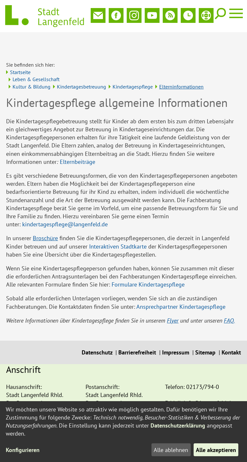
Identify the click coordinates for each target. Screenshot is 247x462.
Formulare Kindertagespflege (148, 263)
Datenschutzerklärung (178, 425)
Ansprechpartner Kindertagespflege (180, 285)
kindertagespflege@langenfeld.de (65, 203)
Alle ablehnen (171, 450)
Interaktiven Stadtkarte (118, 225)
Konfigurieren (23, 450)
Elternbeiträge (77, 140)
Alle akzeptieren (216, 450)
